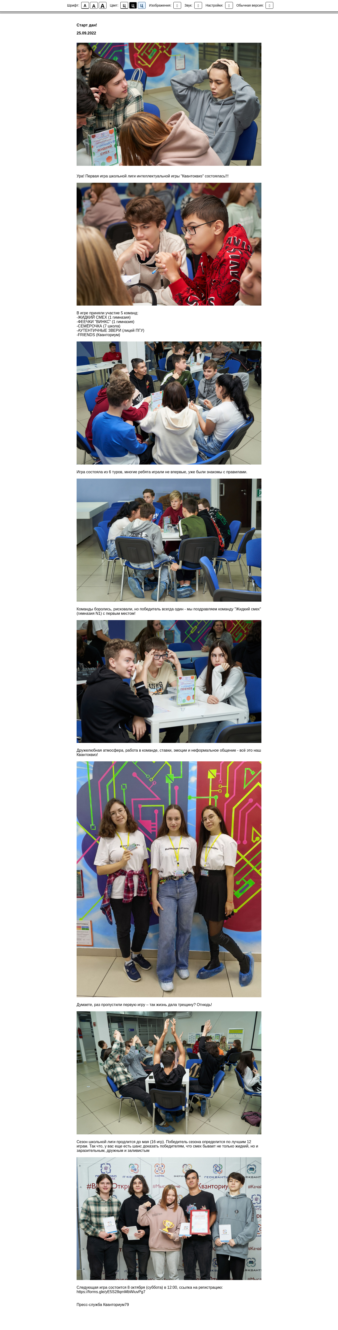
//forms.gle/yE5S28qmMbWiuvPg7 (115, 1292)
